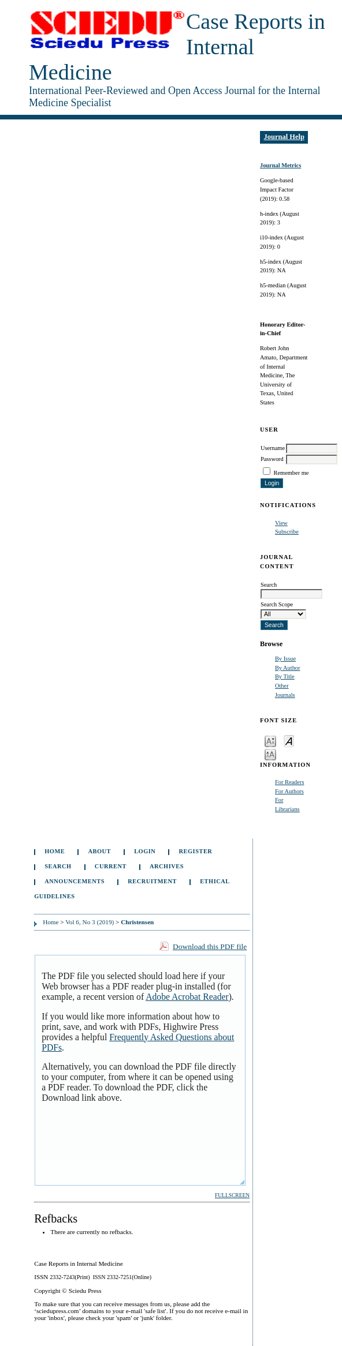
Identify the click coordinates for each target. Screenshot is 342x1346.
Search (57, 866)
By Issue (285, 658)
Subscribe (287, 531)
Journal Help (284, 137)
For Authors (289, 791)
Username (273, 448)
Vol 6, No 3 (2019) (89, 921)
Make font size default (289, 740)
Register (196, 851)
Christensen (137, 921)
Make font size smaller (270, 740)
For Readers (289, 782)
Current (111, 866)
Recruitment (152, 881)
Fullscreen (232, 1195)
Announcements (74, 881)
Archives (167, 866)
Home (54, 851)
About (99, 851)
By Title (285, 676)
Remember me (291, 473)
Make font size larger (270, 753)
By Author (287, 668)
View (281, 523)
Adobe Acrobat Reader (187, 997)
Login (144, 851)
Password (272, 459)
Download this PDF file (210, 946)
